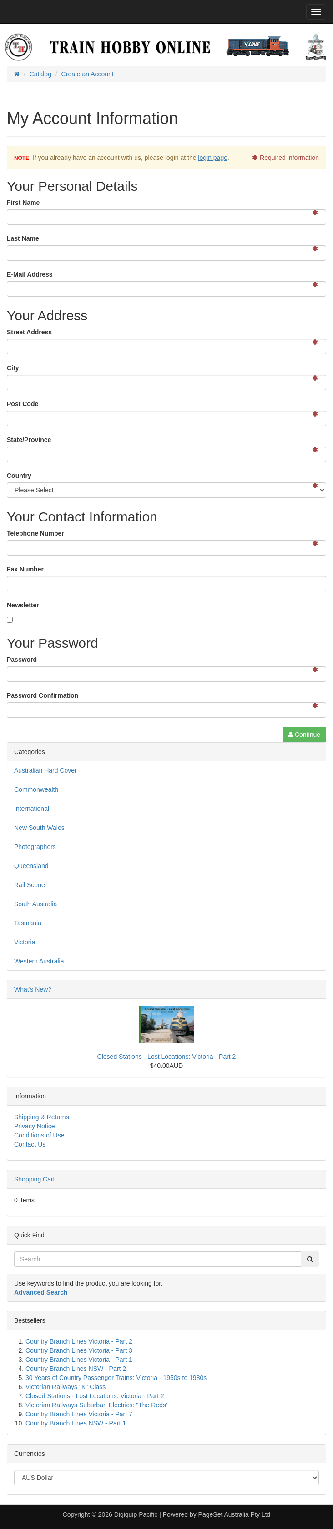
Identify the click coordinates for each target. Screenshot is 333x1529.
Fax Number (25, 569)
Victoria (24, 942)
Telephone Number (35, 533)
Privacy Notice (34, 1126)
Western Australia (39, 961)
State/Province (29, 439)
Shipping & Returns (41, 1117)
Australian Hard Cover (45, 770)
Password (22, 659)
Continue (304, 734)
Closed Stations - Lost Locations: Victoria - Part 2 (166, 1056)
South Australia (35, 904)
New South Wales (39, 827)
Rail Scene (29, 885)
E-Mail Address (30, 274)
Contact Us (29, 1144)
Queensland (31, 865)
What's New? (32, 989)
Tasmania (27, 923)
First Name (23, 202)
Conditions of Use (39, 1135)
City (13, 368)
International (31, 808)
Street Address (29, 332)
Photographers (35, 846)
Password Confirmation (42, 695)
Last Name (23, 238)
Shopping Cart (34, 1179)
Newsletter (23, 605)
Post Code (22, 403)
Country (19, 475)
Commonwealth (36, 789)
